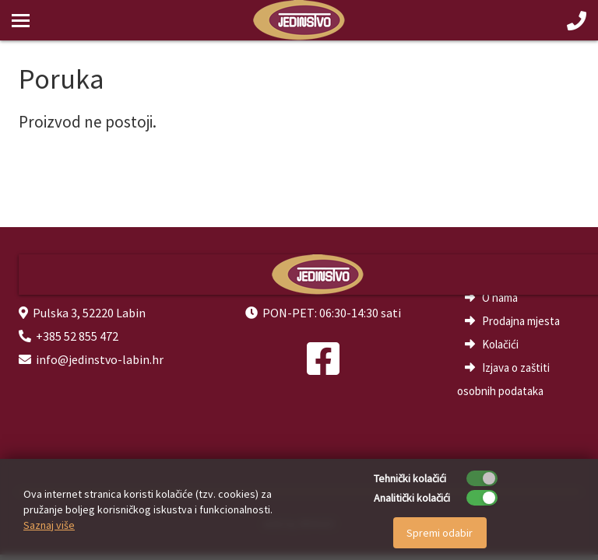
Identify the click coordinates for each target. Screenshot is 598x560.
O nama (500, 297)
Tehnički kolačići (410, 478)
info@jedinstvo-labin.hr (100, 359)
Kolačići (500, 344)
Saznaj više (49, 525)
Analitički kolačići (412, 498)
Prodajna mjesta (521, 320)
